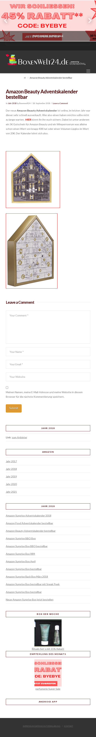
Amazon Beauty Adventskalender (37, 110)
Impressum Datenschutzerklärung (41, 726)
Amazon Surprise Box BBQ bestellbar (27, 546)
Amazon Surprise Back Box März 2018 (27, 576)
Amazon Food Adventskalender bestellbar (29, 523)
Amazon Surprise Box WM (20, 553)
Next (88, 20)
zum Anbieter (19, 437)
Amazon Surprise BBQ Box (21, 538)
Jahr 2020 (11, 484)
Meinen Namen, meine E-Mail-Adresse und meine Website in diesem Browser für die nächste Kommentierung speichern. (44, 394)
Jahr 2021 (11, 491)
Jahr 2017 (11, 461)
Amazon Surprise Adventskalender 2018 (28, 515)
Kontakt (68, 726)
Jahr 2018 (12, 103)
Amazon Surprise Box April (21, 561)
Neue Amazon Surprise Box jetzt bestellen (29, 599)
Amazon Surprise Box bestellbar (24, 568)
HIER (28, 119)
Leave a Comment (60, 103)
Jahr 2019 (11, 476)
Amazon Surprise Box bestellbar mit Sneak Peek (33, 584)
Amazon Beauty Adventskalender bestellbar (31, 530)
